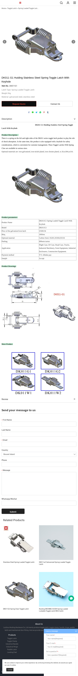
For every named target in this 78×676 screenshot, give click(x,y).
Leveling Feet (12, 652)
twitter (36, 112)
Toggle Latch (12, 8)
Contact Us (55, 104)
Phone (4, 460)
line (33, 112)
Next (73, 42)
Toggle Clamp (12, 641)
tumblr (48, 112)
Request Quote (19, 104)
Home (4, 8)
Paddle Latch (12, 649)
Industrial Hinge (12, 647)
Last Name (6, 430)
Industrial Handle (12, 644)
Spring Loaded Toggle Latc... (28, 8)
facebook (29, 112)
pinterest (44, 112)
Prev (4, 42)
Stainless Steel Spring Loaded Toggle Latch (18, 562)
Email (4, 440)
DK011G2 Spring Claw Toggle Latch (16, 609)
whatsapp (40, 112)
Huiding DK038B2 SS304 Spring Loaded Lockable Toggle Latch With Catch (53, 610)
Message (6, 470)
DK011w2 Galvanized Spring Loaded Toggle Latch (54, 563)
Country (5, 450)
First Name (7, 420)
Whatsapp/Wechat (9, 499)
